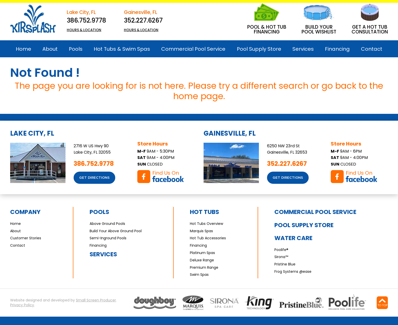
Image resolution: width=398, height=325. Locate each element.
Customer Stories (25, 238)
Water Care (293, 238)
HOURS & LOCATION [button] (84, 30)
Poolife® (281, 249)
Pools (99, 212)
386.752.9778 (86, 20)
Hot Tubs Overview (206, 223)
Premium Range (204, 267)
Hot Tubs (204, 212)
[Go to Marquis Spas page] (193, 303)
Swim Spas (199, 274)
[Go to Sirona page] (224, 303)
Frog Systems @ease (292, 271)
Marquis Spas (201, 230)
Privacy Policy (22, 305)
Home (15, 223)
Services (103, 254)
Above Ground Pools (107, 223)
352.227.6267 (143, 20)
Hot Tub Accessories (208, 238)
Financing (98, 245)
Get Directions (94, 177)
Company (25, 212)
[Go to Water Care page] (259, 302)
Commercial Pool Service (315, 212)
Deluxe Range (202, 260)
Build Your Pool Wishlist (319, 29)
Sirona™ (281, 256)
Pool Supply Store (304, 225)
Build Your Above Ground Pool (116, 230)
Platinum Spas (202, 252)
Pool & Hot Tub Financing (266, 29)
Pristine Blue (284, 264)
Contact (17, 245)
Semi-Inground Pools (108, 238)
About (15, 230)
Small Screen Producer (96, 300)
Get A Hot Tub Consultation (370, 29)
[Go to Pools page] (154, 303)
